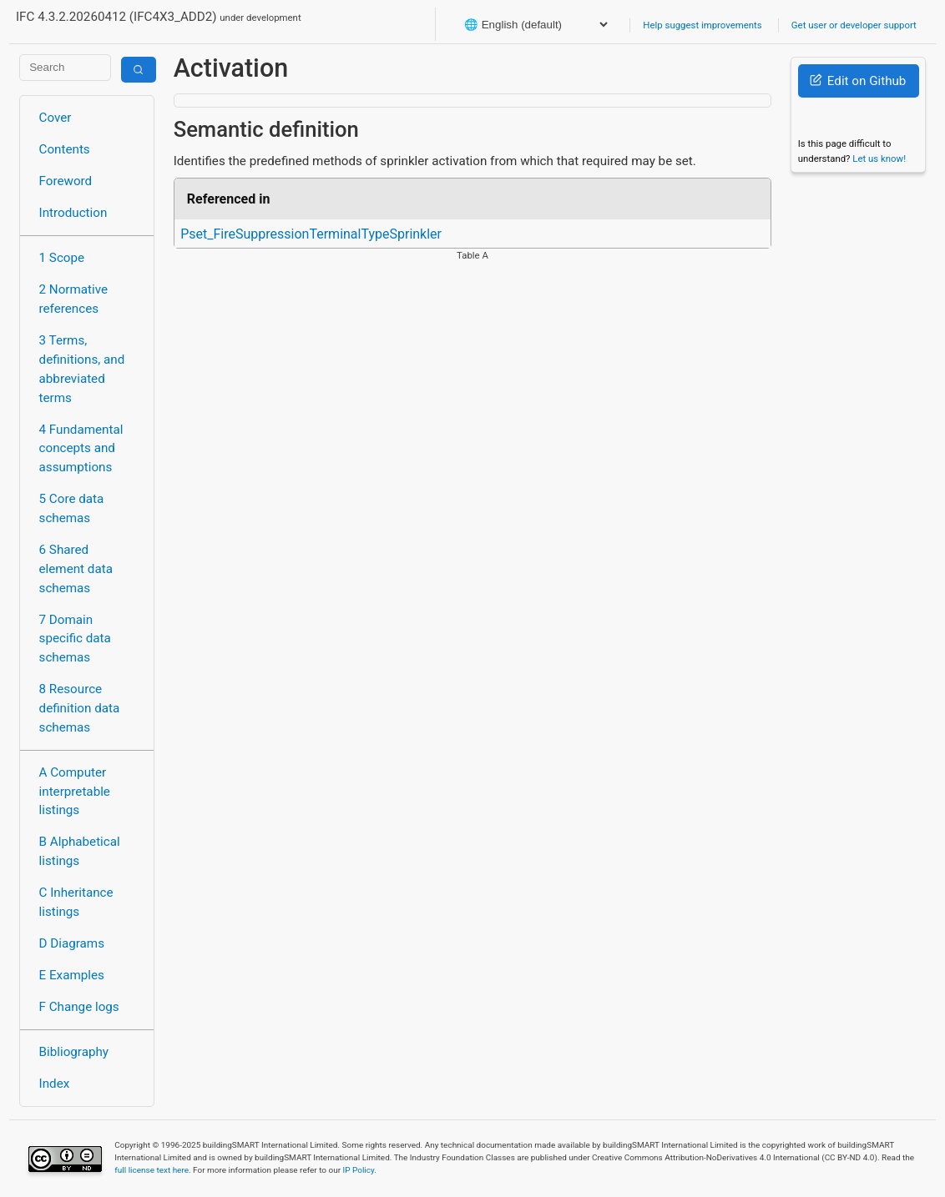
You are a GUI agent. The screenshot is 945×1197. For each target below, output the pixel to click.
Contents (64, 149)
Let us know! (879, 158)
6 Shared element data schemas (76, 569)
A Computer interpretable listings (74, 791)
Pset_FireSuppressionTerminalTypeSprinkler (311, 234)
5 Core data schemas (71, 508)
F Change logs (79, 1006)
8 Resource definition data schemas (79, 708)
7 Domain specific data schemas (75, 639)
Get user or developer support (854, 25)
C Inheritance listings (76, 902)
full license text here (151, 1169)
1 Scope (62, 257)
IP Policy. (359, 1169)
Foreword (66, 181)
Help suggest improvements (702, 25)
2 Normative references (74, 299)
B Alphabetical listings (79, 851)
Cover (55, 117)
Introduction (73, 212)
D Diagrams (71, 943)
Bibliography (74, 1051)
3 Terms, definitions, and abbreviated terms (82, 369)
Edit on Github (858, 80)
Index (54, 1083)
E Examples (71, 975)
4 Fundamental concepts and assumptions (81, 448)
